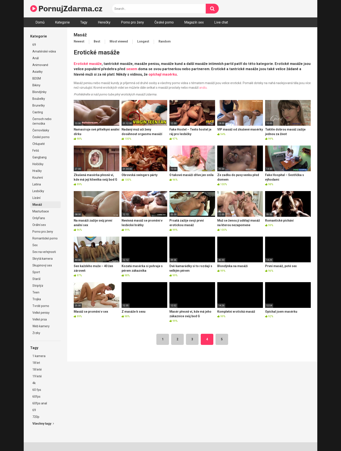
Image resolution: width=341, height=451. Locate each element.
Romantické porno (45, 238)
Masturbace (40, 211)
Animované (40, 65)
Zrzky (36, 333)
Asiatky (37, 71)
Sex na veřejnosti (44, 252)
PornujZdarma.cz (66, 8)
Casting (37, 112)
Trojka (36, 299)
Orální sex (39, 225)
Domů (40, 22)
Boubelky (38, 98)
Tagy (83, 22)
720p (35, 417)
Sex (35, 245)
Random (165, 41)
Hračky (37, 171)
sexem (131, 69)
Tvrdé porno (40, 306)
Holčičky (37, 164)
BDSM (36, 78)
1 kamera (38, 356)
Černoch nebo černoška (42, 121)
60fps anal (39, 403)
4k (34, 383)
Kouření (37, 177)
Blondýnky (39, 92)
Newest (79, 41)
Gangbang (39, 157)
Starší (36, 279)
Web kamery (41, 326)
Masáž (37, 204)
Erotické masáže (88, 64)
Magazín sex (194, 22)
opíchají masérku (163, 74)
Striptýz (37, 285)
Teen (35, 292)
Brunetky (38, 105)
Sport (36, 272)
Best (97, 41)
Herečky (104, 22)
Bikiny (36, 85)
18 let (36, 363)
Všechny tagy (43, 423)
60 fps (36, 390)
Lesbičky (38, 191)
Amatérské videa (44, 51)
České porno (164, 22)
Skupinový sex (42, 265)
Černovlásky (40, 130)
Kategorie (62, 22)
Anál (35, 58)
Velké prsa (39, 319)
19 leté (37, 376)
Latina (36, 184)
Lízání (36, 198)
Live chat (221, 22)
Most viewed (119, 41)
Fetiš (35, 150)
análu (203, 87)
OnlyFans (38, 218)
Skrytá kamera (42, 258)
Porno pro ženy (132, 22)
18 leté (37, 369)
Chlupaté (38, 144)
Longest (143, 41)
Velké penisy (41, 312)
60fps (36, 396)
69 (34, 44)
